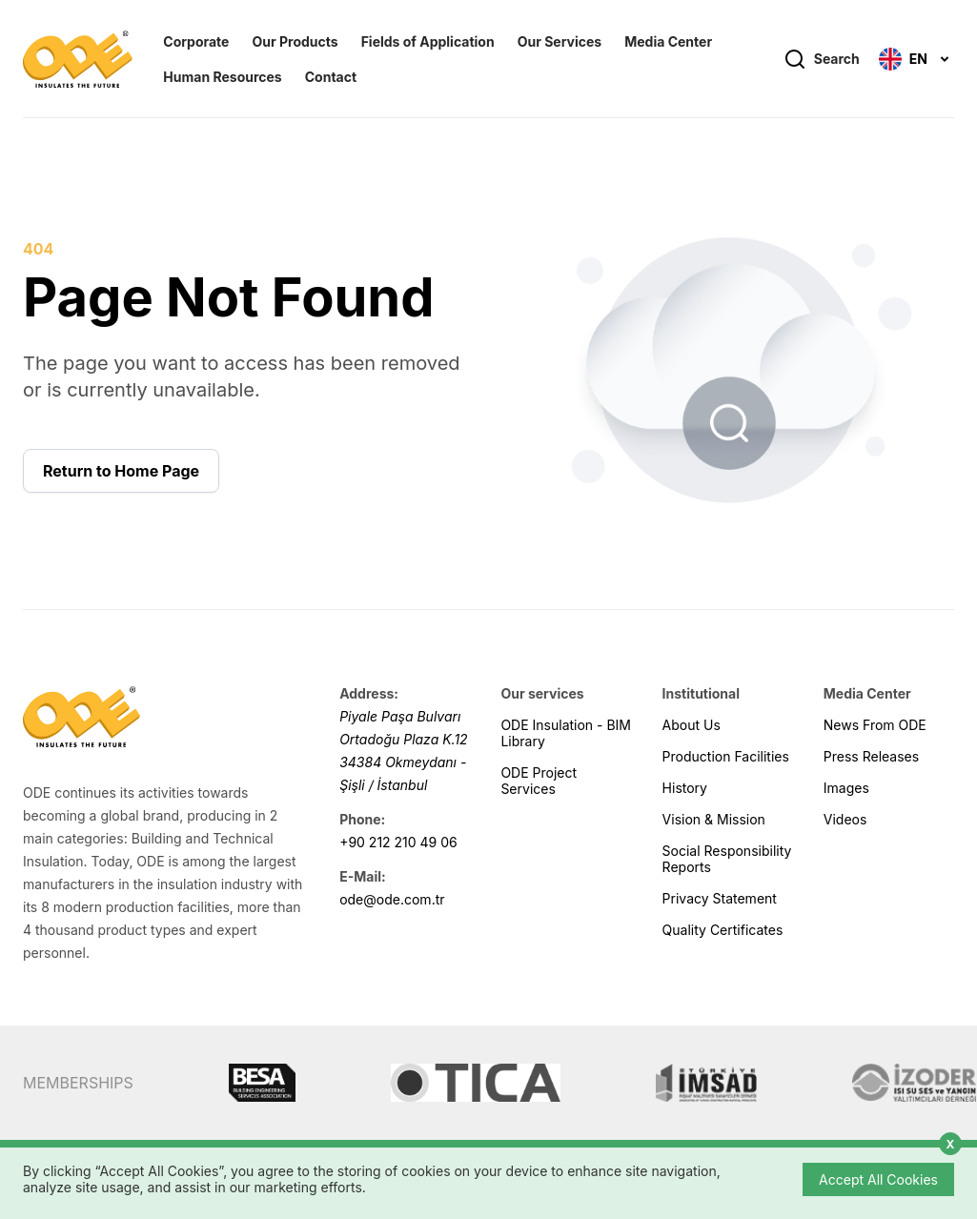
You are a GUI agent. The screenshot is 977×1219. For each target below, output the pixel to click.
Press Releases (871, 756)
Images (846, 788)
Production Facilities (725, 756)
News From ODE (875, 725)
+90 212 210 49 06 (398, 842)
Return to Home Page (121, 470)
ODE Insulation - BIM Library (565, 733)
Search (822, 59)
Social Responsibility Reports (727, 859)
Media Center (668, 41)
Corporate (196, 41)
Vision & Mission (713, 819)
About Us (691, 725)
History (684, 788)
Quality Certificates (723, 930)
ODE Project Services (538, 780)
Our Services (560, 41)
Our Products (294, 41)
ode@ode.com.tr (391, 899)
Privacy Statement (719, 898)
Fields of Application (428, 41)
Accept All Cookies (878, 1179)
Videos (845, 819)
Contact (330, 77)
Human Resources (222, 77)
